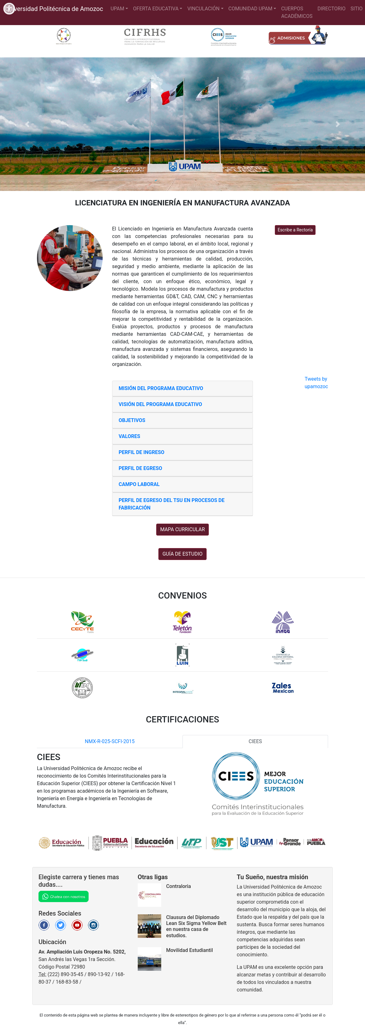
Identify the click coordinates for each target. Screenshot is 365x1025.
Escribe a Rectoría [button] (295, 229)
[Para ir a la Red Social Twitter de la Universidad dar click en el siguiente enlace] (60, 925)
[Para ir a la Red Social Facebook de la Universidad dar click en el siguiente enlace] (44, 925)
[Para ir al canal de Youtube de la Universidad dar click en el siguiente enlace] (77, 925)
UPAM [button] (117, 9)
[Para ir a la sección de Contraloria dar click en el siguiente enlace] (152, 895)
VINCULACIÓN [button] (203, 9)
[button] (27, 124)
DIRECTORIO (331, 9)
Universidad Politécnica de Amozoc (54, 9)
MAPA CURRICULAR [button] (182, 529)
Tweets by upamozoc (316, 382)
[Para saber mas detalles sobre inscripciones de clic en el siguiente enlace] (295, 37)
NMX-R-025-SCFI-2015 (110, 741)
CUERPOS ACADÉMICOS (296, 12)
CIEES (255, 741)
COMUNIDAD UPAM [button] (251, 9)
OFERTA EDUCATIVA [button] (155, 9)
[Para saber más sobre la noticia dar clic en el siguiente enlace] (152, 926)
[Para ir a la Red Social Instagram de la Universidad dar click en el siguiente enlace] (93, 925)
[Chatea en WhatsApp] (64, 896)
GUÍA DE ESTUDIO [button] (182, 554)
